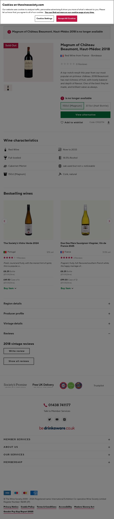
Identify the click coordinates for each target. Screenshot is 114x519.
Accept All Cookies (67, 18)
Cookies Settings (44, 18)
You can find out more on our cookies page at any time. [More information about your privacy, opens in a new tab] (69, 12)
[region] (57, 12)
